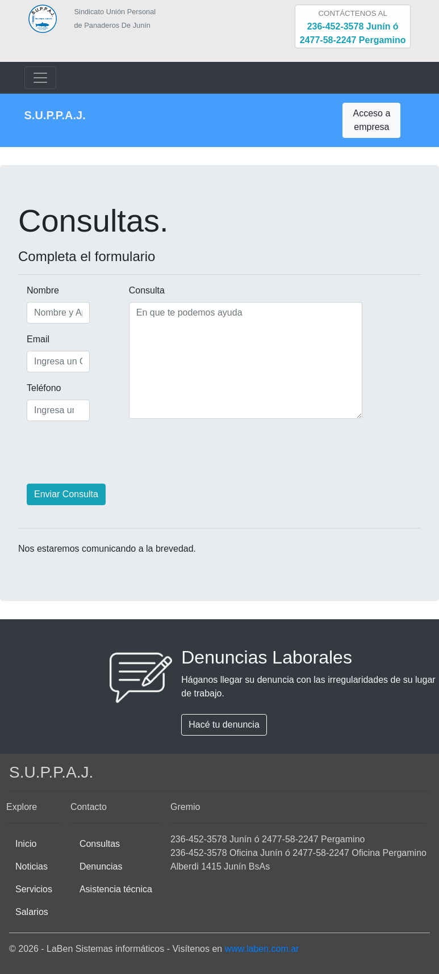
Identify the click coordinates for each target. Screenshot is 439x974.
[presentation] (104, 452)
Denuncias (101, 866)
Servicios (33, 889)
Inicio (25, 844)
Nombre (31, 290)
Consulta (147, 290)
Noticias (31, 866)
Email (31, 339)
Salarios (31, 912)
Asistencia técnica (116, 889)
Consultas (100, 844)
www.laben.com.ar (262, 949)
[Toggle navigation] (40, 77)
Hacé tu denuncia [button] (224, 724)
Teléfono (31, 388)
